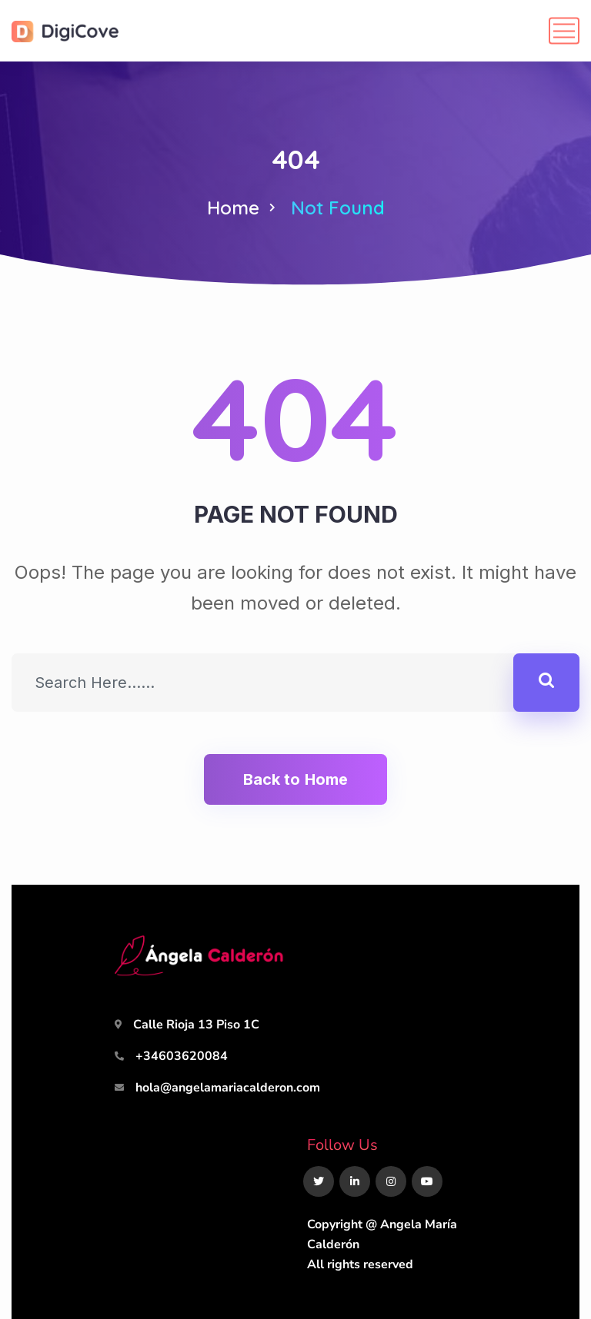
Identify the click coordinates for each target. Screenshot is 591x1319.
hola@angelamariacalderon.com (227, 1087)
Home (233, 207)
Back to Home (295, 779)
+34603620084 (181, 1056)
